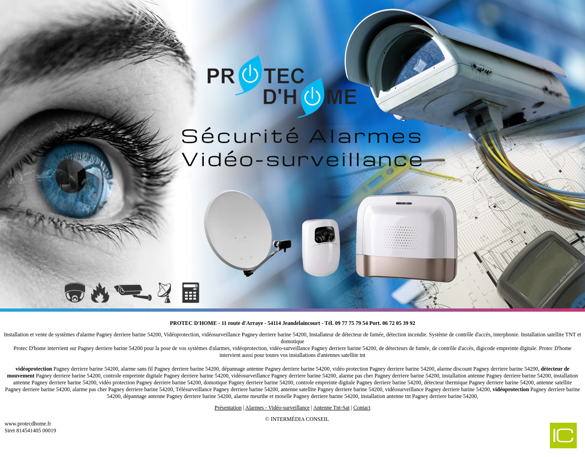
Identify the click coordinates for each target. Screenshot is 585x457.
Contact (361, 407)
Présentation (227, 407)
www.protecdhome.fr (28, 423)
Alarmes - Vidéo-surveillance (277, 407)
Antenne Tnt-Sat (331, 407)
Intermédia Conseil (300, 419)
